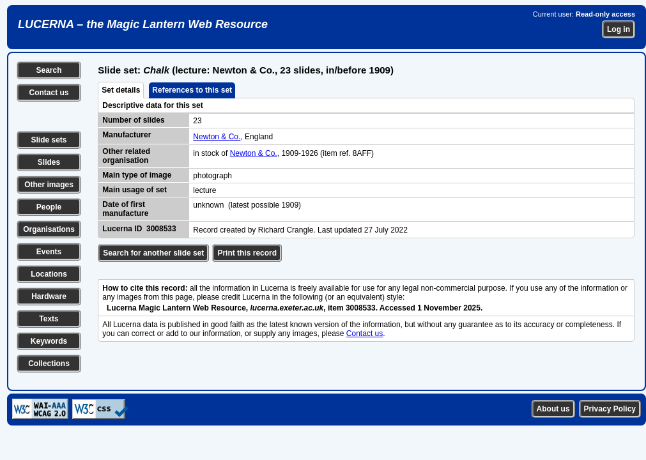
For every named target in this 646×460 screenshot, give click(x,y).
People (48, 207)
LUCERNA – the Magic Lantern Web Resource (143, 24)
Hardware (48, 296)
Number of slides (133, 120)
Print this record (247, 253)
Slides (49, 162)
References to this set (192, 90)
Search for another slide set (153, 253)
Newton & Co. (216, 136)
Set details (121, 90)
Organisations (49, 229)
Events (48, 251)
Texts (48, 318)
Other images (48, 184)
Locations (49, 274)
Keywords (49, 341)
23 (197, 120)
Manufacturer (126, 134)
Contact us (48, 92)
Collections (49, 363)
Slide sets (48, 139)
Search (48, 70)
